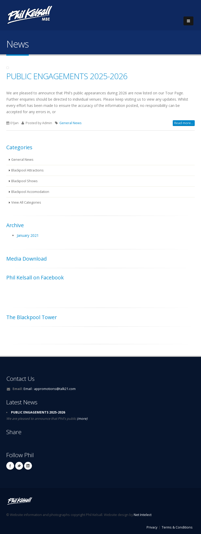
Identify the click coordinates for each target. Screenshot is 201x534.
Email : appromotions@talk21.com (50, 389)
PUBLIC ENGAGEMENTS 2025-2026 (66, 76)
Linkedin (28, 466)
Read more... (183, 123)
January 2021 (28, 235)
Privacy (152, 527)
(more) (81, 418)
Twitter (19, 466)
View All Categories (26, 202)
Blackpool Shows (24, 181)
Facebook (10, 466)
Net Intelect (143, 515)
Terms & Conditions (177, 527)
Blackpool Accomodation (30, 192)
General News (70, 123)
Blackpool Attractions (27, 170)
